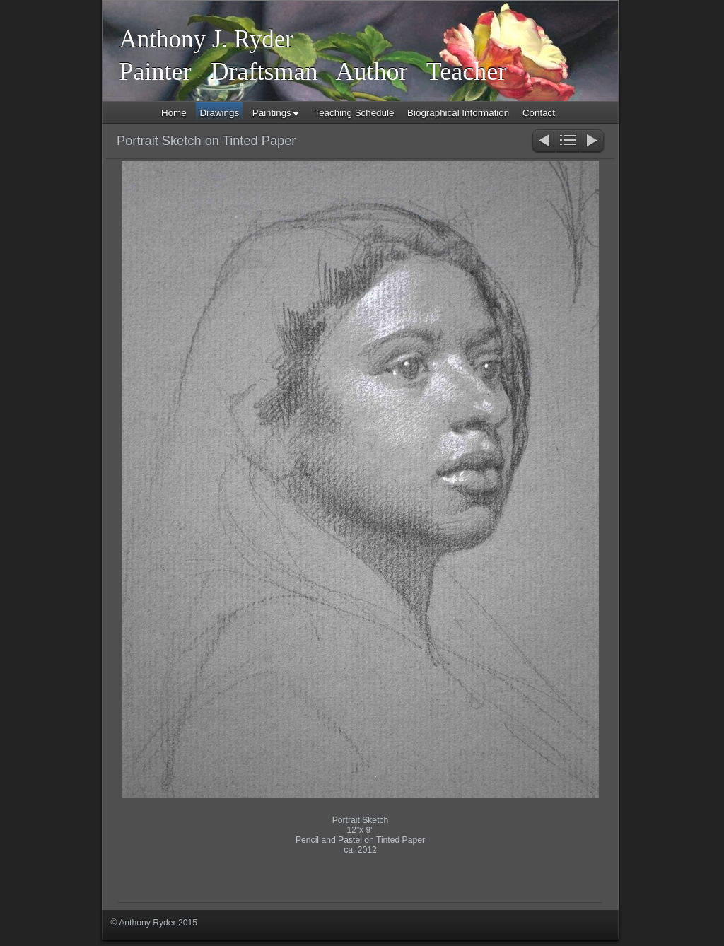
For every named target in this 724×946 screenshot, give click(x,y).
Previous (543, 141)
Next (592, 141)
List (568, 141)
